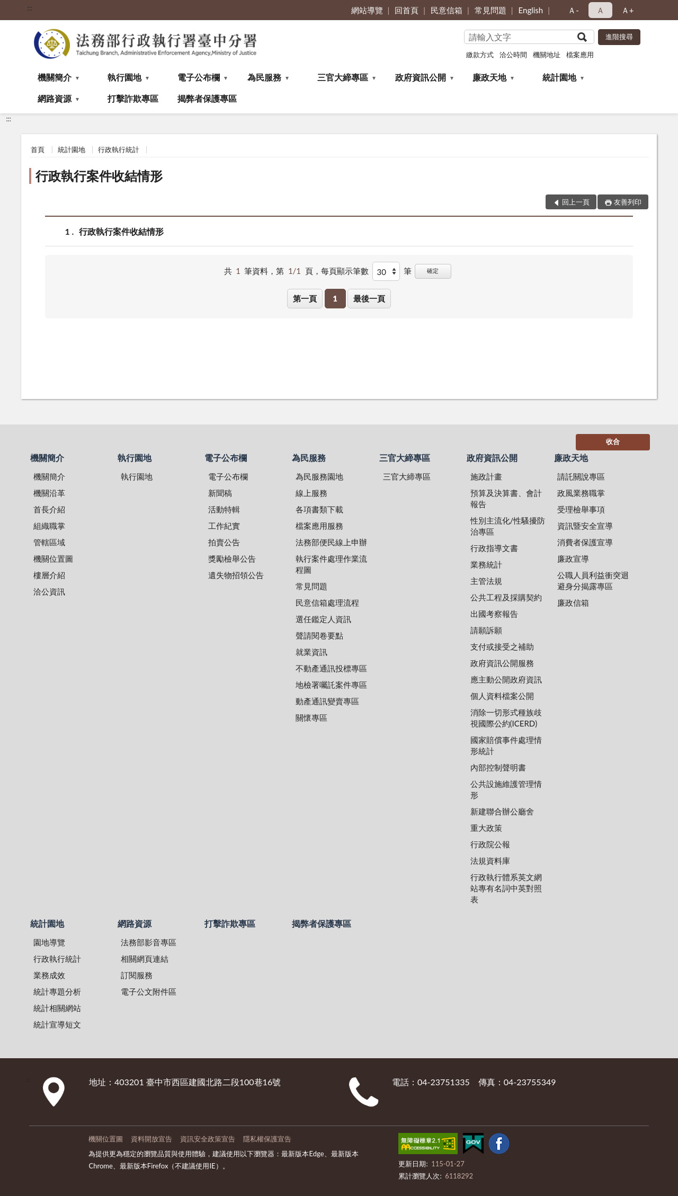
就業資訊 (311, 652)
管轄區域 (49, 542)
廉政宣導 (573, 558)
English (531, 10)
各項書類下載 (319, 509)
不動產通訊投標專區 (331, 668)
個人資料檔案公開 (502, 696)
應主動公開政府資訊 (506, 679)
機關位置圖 (53, 558)
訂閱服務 (137, 975)
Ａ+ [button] (627, 10)
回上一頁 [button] (576, 202)
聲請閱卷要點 (319, 635)
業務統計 (486, 564)
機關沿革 (49, 493)
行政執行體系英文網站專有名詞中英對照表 (506, 888)
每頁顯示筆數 (345, 271)
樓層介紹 (49, 575)
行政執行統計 (118, 149)
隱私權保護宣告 (267, 1139)
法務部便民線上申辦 (331, 542)
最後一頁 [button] (369, 298)
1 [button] (335, 298)
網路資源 (55, 98)
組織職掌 (49, 525)
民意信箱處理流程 (327, 602)
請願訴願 (486, 630)
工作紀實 (224, 525)
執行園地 (124, 77)
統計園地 (559, 77)
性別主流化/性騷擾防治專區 (508, 526)
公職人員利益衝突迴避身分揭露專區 (593, 580)
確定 (433, 270)
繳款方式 (480, 54)
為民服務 (264, 77)
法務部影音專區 (148, 942)
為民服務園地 (319, 476)
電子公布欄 (198, 77)
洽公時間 (513, 54)
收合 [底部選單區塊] (613, 441)
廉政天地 (489, 77)
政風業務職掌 (581, 493)
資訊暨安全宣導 (585, 525)
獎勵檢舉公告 (232, 558)
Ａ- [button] (573, 10)
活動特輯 (224, 509)
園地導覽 (49, 942)
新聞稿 (220, 493)
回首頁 (406, 10)
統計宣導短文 (57, 1024)
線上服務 (311, 493)
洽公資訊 (49, 591)
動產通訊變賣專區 (327, 701)
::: (29, 8)
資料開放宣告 (151, 1139)
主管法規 (486, 581)
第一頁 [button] (305, 298)
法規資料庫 (490, 860)
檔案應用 (580, 54)
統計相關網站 (57, 1008)
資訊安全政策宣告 (207, 1139)
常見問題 (490, 10)
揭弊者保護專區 (207, 98)
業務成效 (49, 975)
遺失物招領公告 (236, 575)
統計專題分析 (57, 991)
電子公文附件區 (148, 991)
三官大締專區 (342, 77)
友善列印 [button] (627, 202)
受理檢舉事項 (581, 509)
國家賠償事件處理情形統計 (506, 745)
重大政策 (486, 827)
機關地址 (546, 54)
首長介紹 (49, 509)
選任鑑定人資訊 (323, 619)
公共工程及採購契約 (506, 597)
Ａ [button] (600, 10)
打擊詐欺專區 (133, 98)
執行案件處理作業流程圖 (331, 564)
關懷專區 (311, 717)
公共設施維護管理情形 (506, 789)
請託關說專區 (581, 476)
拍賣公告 (224, 542)
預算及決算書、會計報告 (506, 498)
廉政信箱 (573, 602)
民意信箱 (446, 10)
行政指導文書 (494, 548)
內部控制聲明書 (498, 767)
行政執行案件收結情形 (99, 175)
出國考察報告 (494, 613)
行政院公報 (490, 844)
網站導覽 (367, 10)
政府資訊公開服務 (502, 663)
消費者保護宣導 (585, 542)
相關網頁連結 (144, 958)
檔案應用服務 (319, 525)
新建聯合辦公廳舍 (502, 811)
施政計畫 (486, 476)
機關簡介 (55, 77)
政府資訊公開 (420, 77)
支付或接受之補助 (502, 646)
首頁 (37, 149)
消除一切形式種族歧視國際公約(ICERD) (506, 717)
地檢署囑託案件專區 (331, 684)
